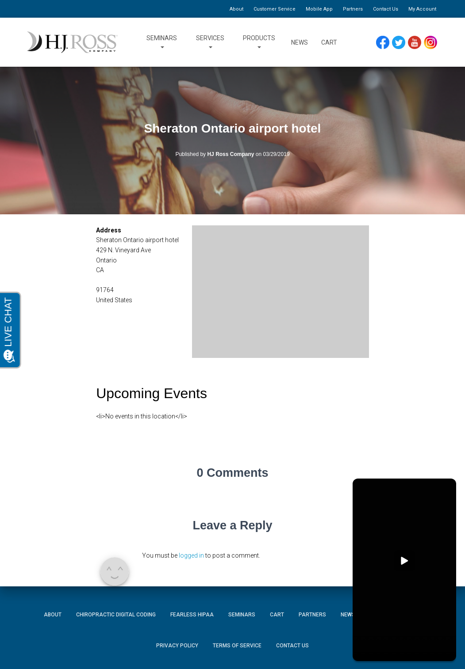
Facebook (385, 42)
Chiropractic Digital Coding (116, 615)
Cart (329, 42)
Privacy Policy (177, 645)
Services (210, 42)
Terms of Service (237, 645)
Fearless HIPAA (192, 615)
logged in (191, 555)
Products (259, 42)
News (299, 42)
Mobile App (319, 9)
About (236, 9)
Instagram (433, 42)
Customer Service (275, 9)
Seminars (161, 42)
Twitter (402, 42)
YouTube (418, 42)
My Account (422, 9)
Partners (353, 9)
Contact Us (385, 9)
